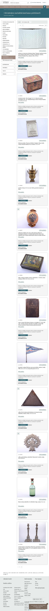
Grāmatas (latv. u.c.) (6, 44)
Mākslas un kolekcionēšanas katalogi (8, 46)
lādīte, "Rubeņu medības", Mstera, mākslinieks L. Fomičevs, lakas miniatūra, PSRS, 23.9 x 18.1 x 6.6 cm (31, 278)
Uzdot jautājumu (42, 50)
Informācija (18, 6)
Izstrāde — (28, 609)
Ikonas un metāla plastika (7, 51)
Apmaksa (26, 586)
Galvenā (5, 9)
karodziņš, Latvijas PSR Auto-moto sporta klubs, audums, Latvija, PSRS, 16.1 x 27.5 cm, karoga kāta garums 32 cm (31, 368)
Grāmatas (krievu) (6, 42)
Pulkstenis (4, 54)
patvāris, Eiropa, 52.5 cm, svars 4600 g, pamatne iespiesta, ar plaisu (31, 188)
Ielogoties (23, 66)
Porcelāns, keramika (6, 27)
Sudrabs (4, 33)
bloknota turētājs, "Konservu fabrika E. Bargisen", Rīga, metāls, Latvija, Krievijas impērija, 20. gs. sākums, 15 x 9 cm (31, 143)
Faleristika (4, 38)
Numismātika (5, 34)
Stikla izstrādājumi (6, 29)
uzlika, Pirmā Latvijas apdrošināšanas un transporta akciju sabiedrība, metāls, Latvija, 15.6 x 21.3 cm (30, 413)
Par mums (26, 592)
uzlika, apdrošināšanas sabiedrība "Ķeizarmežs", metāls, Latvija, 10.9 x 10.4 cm (31, 457)
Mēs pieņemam (24, 6)
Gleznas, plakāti (5, 23)
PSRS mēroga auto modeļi (7, 60)
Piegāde (25, 588)
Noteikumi (30, 6)
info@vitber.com (27, 607)
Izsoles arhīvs (12, 6)
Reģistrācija (39, 2)
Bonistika (4, 36)
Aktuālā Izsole (6, 6)
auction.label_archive (11, 9)
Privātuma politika (27, 593)
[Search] (28, 3)
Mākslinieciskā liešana (7, 31)
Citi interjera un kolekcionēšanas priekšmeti (8, 57)
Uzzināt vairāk (38, 607)
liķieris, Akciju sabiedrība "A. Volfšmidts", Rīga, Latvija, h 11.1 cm (31, 502)
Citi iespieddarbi (6, 49)
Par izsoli (36, 585)
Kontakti (25, 590)
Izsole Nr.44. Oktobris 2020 (20, 9)
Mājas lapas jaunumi (28, 583)
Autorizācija (33, 2)
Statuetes (4, 25)
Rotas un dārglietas (6, 52)
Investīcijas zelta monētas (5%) (8, 22)
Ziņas (36, 581)
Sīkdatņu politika (27, 595)
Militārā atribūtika (6, 40)
